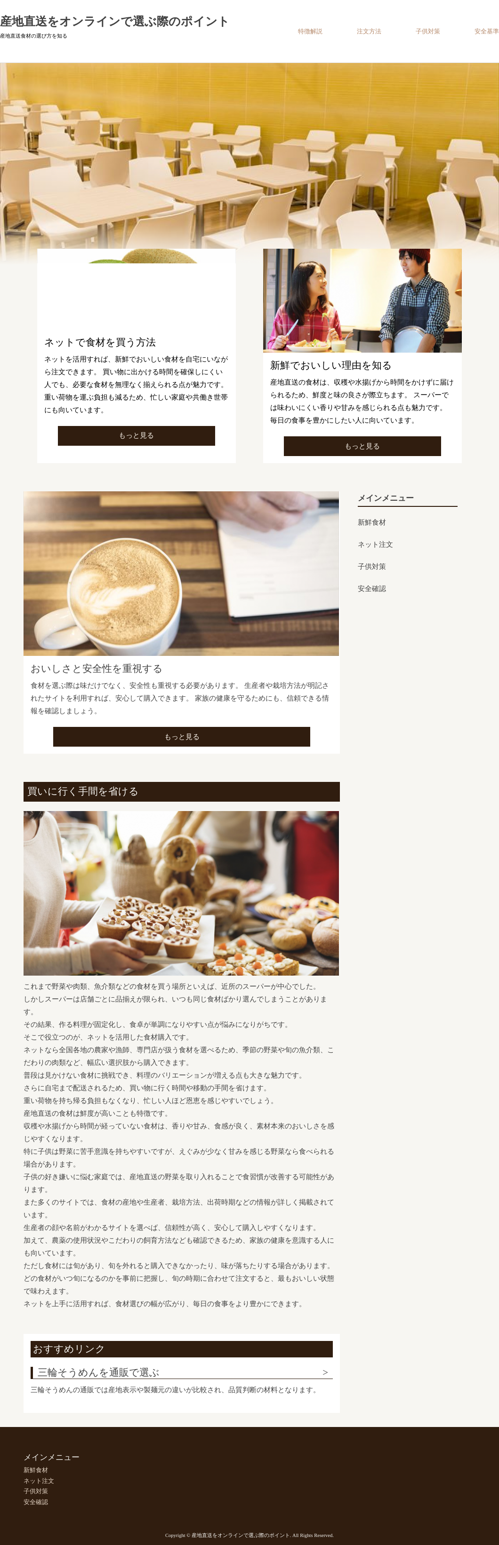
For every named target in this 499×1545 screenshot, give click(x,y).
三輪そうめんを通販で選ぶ (99, 1372)
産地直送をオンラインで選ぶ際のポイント (115, 21)
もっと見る (136, 435)
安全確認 (372, 588)
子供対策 (428, 31)
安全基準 (487, 31)
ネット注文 (375, 544)
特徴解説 (310, 31)
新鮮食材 (372, 522)
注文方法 (369, 31)
